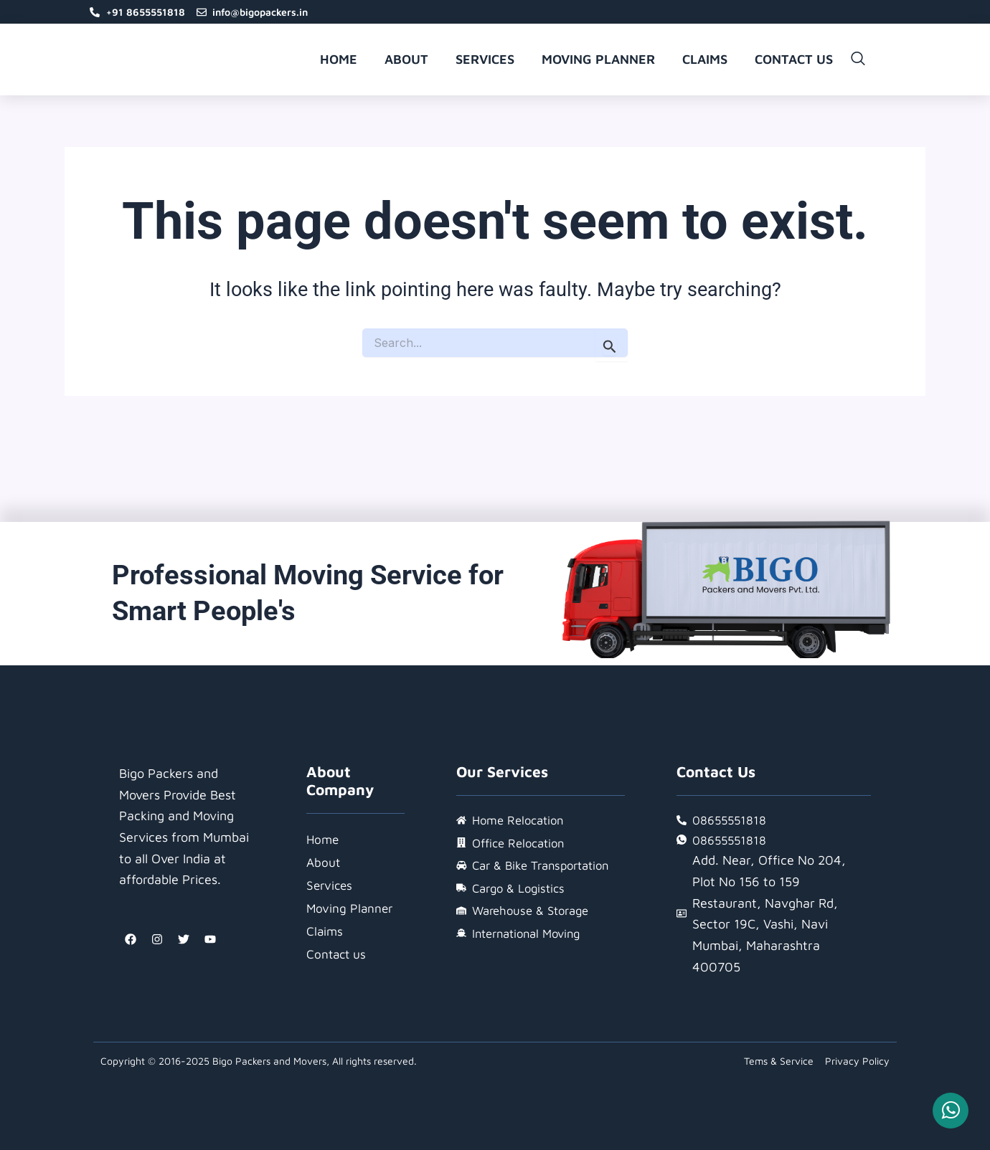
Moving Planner (598, 62)
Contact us (794, 62)
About (406, 62)
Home (338, 62)
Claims (704, 62)
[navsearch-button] (858, 63)
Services (485, 62)
